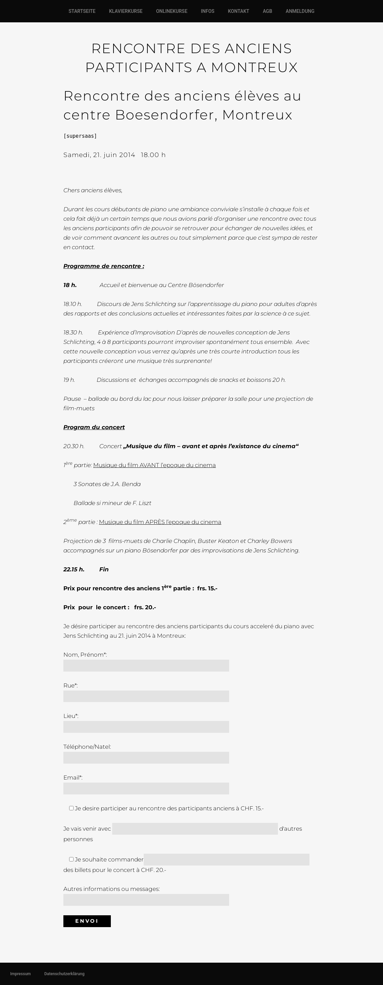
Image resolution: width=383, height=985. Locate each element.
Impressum (20, 973)
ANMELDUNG (300, 11)
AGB (267, 11)
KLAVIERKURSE (126, 11)
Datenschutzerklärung (64, 973)
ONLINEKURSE (171, 11)
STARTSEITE (82, 11)
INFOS (208, 11)
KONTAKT (238, 11)
